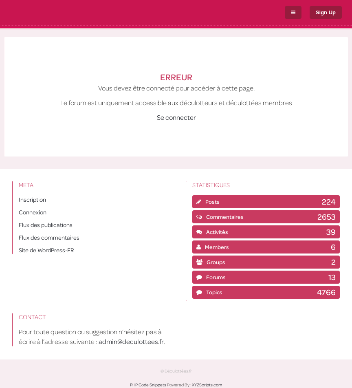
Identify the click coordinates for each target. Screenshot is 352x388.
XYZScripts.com (207, 385)
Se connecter (176, 117)
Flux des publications (46, 224)
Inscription (32, 199)
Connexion (32, 212)
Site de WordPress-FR (46, 250)
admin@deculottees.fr (131, 341)
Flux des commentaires (49, 237)
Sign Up (326, 12)
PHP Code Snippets (148, 385)
